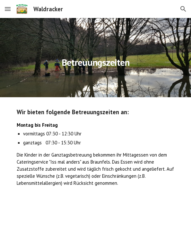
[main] (95, 58)
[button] (7, 9)
